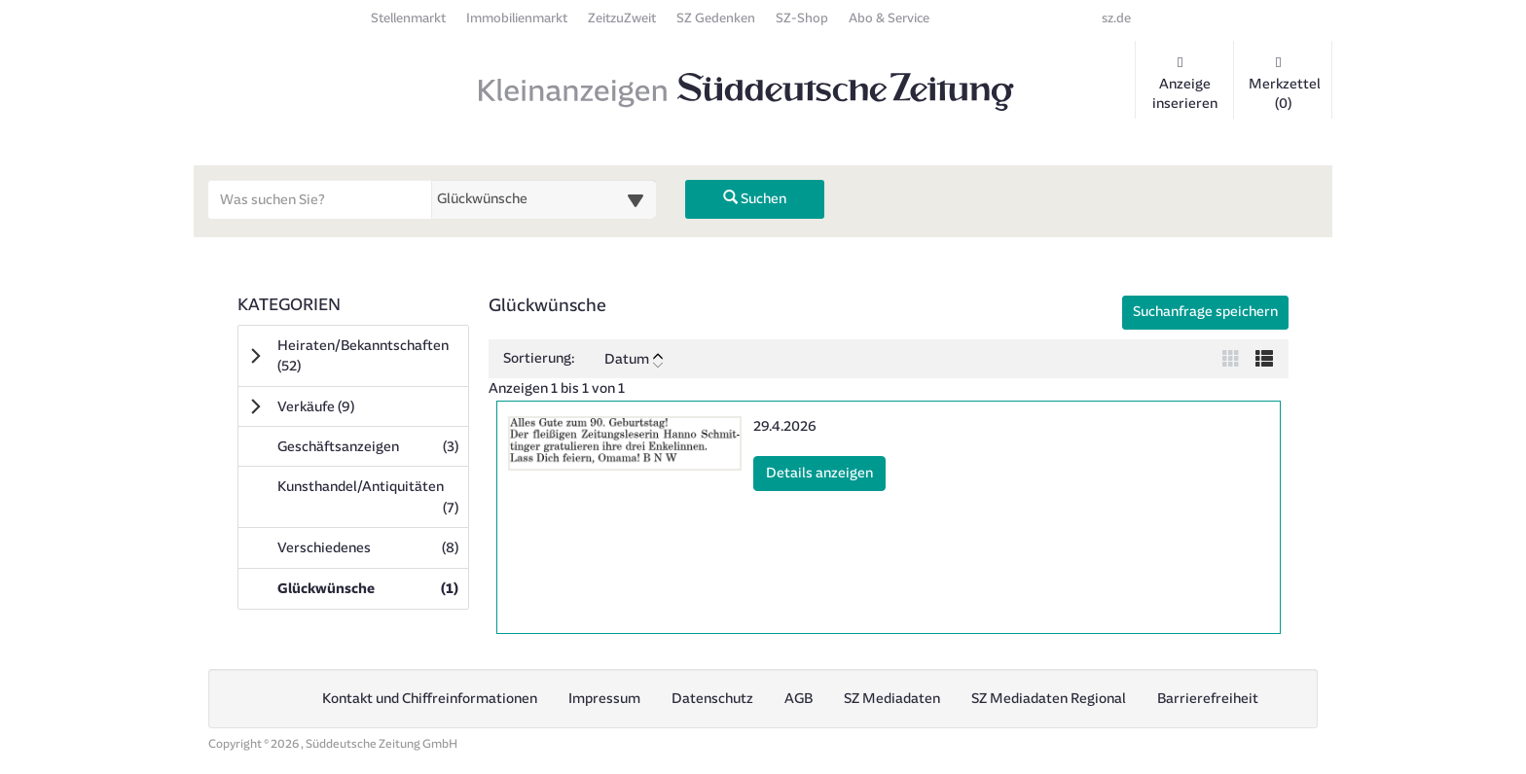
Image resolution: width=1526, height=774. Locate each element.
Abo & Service (889, 18)
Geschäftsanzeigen (372, 446)
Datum (633, 359)
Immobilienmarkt (516, 18)
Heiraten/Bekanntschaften (363, 355)
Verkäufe (343, 406)
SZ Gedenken (715, 18)
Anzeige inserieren (1184, 83)
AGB (798, 698)
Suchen (754, 199)
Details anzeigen (826, 471)
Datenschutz (712, 698)
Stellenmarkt (408, 18)
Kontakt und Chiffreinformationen (429, 698)
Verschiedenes (372, 547)
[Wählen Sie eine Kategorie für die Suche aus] (544, 199)
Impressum (604, 698)
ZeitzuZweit (622, 18)
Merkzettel (1285, 83)
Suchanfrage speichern (1205, 311)
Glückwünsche (372, 588)
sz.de (1116, 18)
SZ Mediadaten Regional (1048, 698)
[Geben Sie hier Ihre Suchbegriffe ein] (320, 199)
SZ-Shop (802, 18)
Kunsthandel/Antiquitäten (372, 496)
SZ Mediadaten (892, 698)
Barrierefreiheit (1207, 698)
